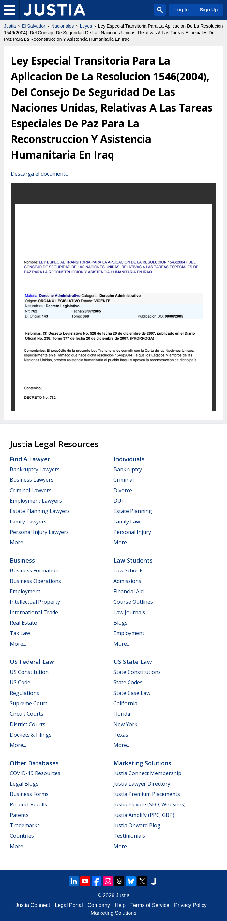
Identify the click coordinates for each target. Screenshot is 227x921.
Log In (181, 9)
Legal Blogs (24, 783)
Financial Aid (128, 591)
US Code (20, 682)
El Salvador (33, 26)
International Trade (34, 612)
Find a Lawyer (30, 459)
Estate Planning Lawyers (40, 511)
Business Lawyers (31, 479)
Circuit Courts (26, 713)
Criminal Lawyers (31, 490)
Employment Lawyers (36, 500)
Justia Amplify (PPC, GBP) (143, 815)
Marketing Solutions (142, 763)
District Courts (27, 724)
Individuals (128, 459)
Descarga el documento (39, 173)
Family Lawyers (28, 521)
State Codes (128, 682)
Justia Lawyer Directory (141, 783)
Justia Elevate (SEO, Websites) (149, 804)
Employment (25, 591)
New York (125, 724)
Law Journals (129, 612)
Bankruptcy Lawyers (35, 469)
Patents (19, 815)
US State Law (132, 661)
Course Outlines (133, 601)
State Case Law (131, 692)
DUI (118, 500)
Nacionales (62, 26)
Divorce (122, 490)
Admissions (127, 581)
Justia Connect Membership (147, 773)
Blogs (120, 622)
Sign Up (209, 9)
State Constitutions (137, 672)
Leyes (86, 26)
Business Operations (35, 581)
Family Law (126, 521)
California (125, 703)
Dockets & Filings (31, 734)
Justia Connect (32, 905)
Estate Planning (132, 511)
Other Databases (34, 763)
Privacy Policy (190, 905)
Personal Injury (132, 532)
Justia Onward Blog (136, 825)
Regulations (24, 692)
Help (120, 905)
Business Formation (34, 570)
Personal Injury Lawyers (39, 532)
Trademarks (25, 825)
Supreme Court (28, 703)
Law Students (133, 560)
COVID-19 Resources (35, 773)
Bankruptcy (127, 469)
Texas (120, 734)
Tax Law (20, 633)
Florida (121, 713)
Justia (10, 26)
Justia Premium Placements (146, 794)
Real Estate (23, 622)
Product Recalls (28, 804)
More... (18, 542)
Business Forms (29, 794)
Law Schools (128, 570)
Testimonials (129, 835)
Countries (22, 835)
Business (22, 560)
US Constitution (29, 672)
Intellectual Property (35, 601)
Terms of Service (149, 905)
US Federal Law (32, 661)
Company (99, 905)
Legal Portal (69, 905)
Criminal (123, 479)
